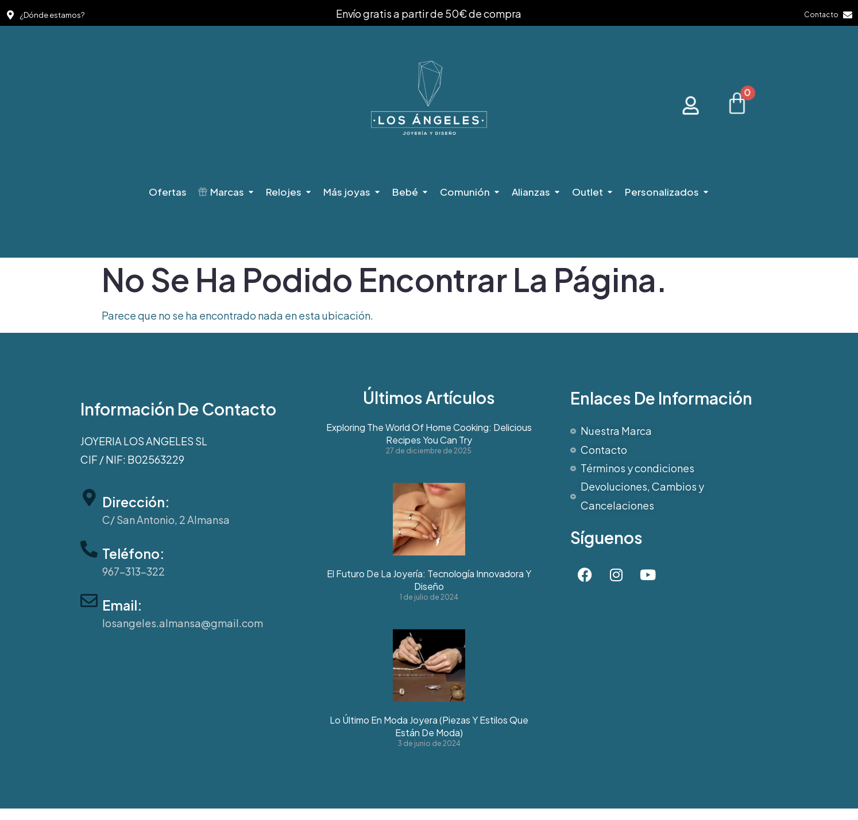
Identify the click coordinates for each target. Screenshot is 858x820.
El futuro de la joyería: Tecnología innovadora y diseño (429, 580)
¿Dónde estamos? (52, 15)
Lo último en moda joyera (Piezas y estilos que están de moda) (429, 726)
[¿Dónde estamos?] (10, 15)
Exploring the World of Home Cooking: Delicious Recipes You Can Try (429, 433)
